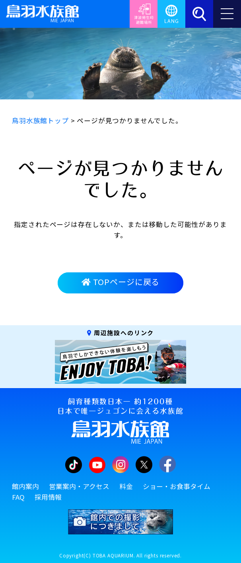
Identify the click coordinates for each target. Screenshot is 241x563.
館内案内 (25, 486)
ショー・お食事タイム (176, 486)
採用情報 (48, 497)
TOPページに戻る (120, 281)
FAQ (18, 497)
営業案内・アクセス (79, 486)
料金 (126, 486)
